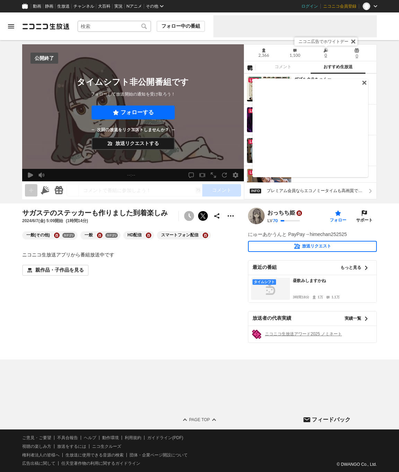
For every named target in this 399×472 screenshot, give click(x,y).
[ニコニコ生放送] (45, 26)
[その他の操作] (231, 216)
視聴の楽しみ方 (36, 446)
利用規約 (133, 438)
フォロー (338, 220)
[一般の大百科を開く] (100, 235)
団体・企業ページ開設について (159, 455)
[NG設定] (249, 67)
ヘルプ (90, 438)
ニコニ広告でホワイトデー (323, 41)
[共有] (217, 216)
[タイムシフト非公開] (189, 216)
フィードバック (331, 419)
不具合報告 (67, 438)
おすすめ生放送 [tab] (338, 66)
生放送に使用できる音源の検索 (94, 455)
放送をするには (71, 446)
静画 (49, 6)
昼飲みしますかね (309, 280)
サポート (364, 220)
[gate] (31, 190)
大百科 (104, 6)
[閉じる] (353, 41)
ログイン (309, 6)
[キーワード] (114, 26)
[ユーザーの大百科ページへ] (299, 213)
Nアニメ (134, 6)
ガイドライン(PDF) (165, 438)
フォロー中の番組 (180, 26)
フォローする (137, 112)
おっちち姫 (281, 213)
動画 (37, 6)
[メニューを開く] (11, 26)
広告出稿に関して (38, 463)
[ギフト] (59, 190)
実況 (118, 6)
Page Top (199, 419)
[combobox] (114, 26)
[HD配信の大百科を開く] (148, 235)
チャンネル (83, 6)
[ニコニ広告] (45, 190)
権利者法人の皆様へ (41, 454)
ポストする (203, 216)
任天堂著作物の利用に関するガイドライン (100, 463)
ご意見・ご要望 (36, 437)
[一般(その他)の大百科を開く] (57, 235)
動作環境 (110, 438)
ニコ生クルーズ (106, 446)
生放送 (63, 6)
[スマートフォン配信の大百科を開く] (205, 235)
